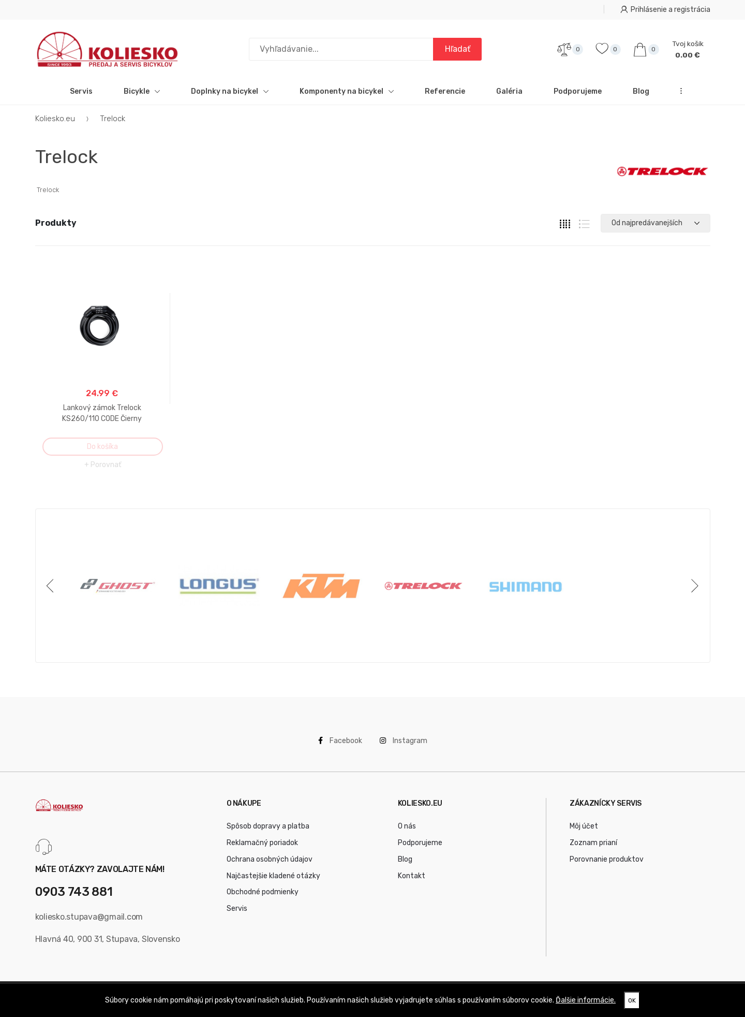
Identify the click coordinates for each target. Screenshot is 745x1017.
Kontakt (411, 875)
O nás (407, 826)
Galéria (509, 91)
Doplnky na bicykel (230, 91)
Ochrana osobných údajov (269, 859)
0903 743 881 (74, 892)
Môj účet (584, 826)
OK (632, 1000)
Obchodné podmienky (263, 892)
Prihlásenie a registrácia (665, 9)
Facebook (340, 741)
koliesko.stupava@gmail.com (89, 917)
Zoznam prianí (593, 843)
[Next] (693, 586)
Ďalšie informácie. (586, 1000)
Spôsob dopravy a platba (268, 826)
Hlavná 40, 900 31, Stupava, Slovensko (107, 940)
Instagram (403, 741)
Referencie (445, 91)
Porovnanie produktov (607, 859)
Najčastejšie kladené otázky (273, 875)
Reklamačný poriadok (262, 843)
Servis (81, 91)
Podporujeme (578, 91)
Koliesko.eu (55, 118)
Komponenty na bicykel (347, 91)
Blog (641, 91)
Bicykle (142, 91)
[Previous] (52, 586)
